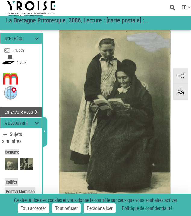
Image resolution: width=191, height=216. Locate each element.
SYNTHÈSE (22, 38)
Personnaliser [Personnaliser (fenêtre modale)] (100, 208)
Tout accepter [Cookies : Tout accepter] (33, 208)
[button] (10, 92)
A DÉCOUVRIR (22, 123)
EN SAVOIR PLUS (23, 112)
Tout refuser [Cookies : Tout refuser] (66, 208)
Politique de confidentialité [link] (147, 208)
